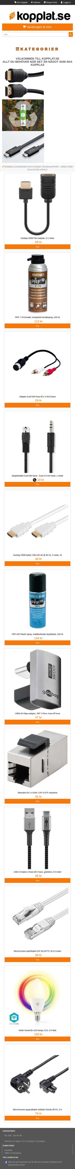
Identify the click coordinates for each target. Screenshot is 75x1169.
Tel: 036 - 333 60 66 (13, 1135)
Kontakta (8, 1150)
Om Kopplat (21, 2)
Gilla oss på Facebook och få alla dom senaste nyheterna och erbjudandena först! (33, 1163)
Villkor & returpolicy (12, 1153)
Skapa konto (50, 2)
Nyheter (35, 2)
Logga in (66, 2)
